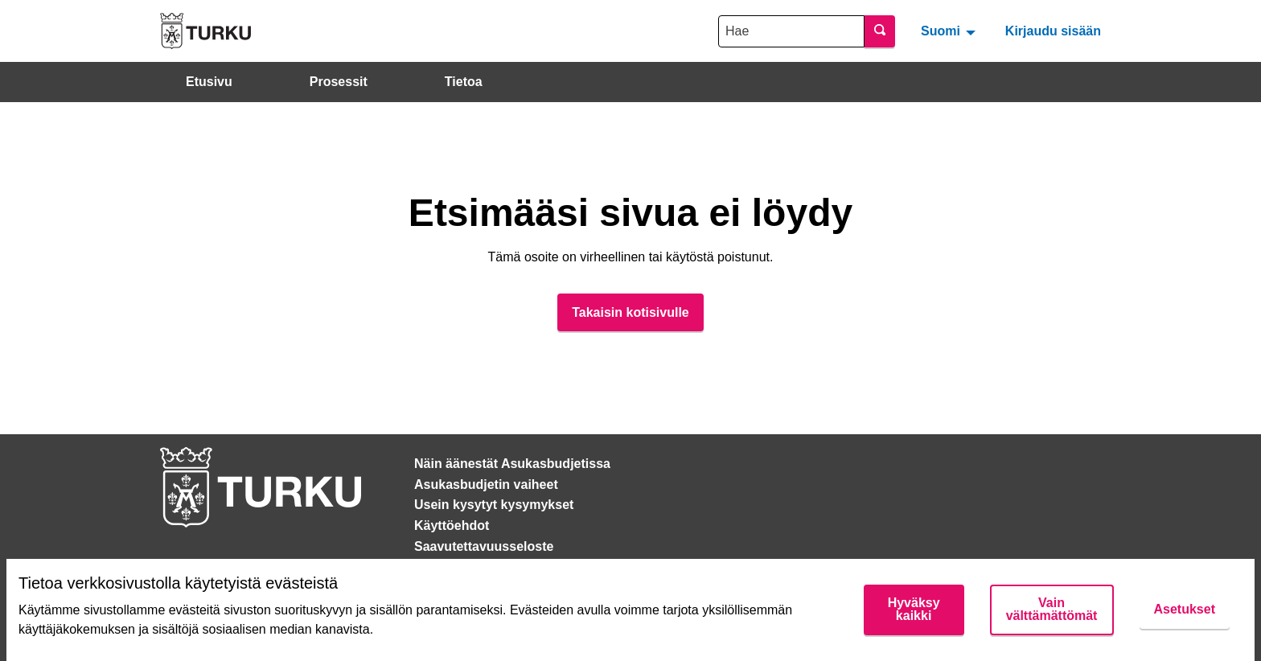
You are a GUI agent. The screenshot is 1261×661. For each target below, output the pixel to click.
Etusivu (209, 81)
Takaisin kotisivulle (630, 312)
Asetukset (1184, 609)
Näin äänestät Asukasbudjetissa (512, 463)
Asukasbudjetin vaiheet (486, 484)
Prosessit (339, 81)
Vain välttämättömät (1052, 609)
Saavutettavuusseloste (483, 546)
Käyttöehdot (451, 525)
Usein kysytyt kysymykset (493, 504)
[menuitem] (950, 30)
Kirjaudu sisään (1053, 31)
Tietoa (464, 81)
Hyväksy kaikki (914, 609)
